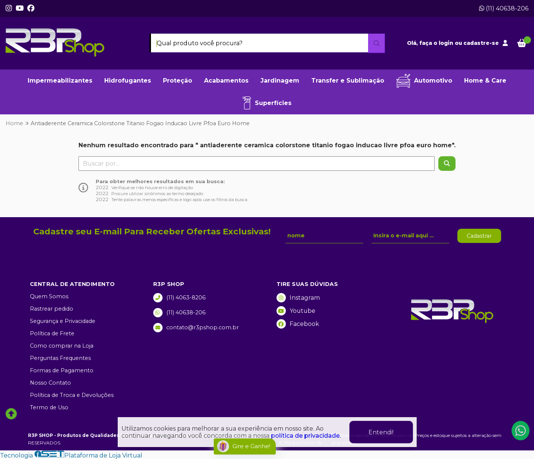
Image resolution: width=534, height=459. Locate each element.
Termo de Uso (49, 407)
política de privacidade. (306, 435)
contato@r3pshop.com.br (196, 327)
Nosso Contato (50, 382)
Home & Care (485, 80)
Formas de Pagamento (61, 370)
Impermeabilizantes (60, 80)
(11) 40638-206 (503, 8)
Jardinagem (279, 80)
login (447, 43)
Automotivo (424, 81)
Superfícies (267, 103)
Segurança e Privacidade (62, 321)
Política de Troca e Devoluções (72, 395)
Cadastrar (479, 235)
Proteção (177, 80)
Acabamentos (226, 80)
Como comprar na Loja (61, 345)
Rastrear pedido (51, 308)
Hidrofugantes (127, 80)
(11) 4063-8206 (179, 297)
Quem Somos (49, 296)
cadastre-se (481, 43)
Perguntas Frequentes (60, 358)
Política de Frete (52, 333)
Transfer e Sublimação (347, 80)
